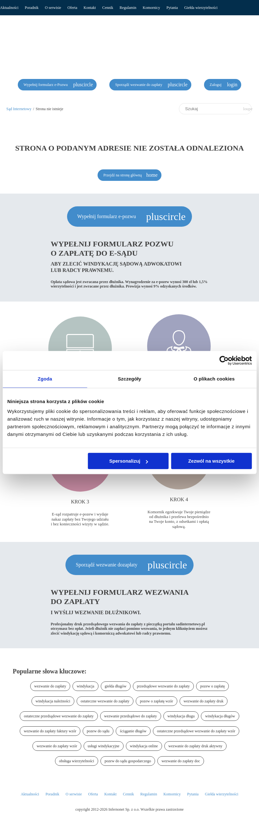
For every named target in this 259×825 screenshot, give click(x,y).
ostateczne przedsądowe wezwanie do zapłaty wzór (196, 731)
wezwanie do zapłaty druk (204, 701)
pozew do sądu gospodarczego (128, 761)
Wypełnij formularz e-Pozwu (46, 84)
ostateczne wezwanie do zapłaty (105, 701)
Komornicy (151, 7)
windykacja (85, 686)
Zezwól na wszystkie (211, 461)
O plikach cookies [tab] (214, 378)
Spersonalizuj (128, 461)
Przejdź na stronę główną (122, 175)
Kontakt (90, 7)
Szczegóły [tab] (129, 378)
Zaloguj (216, 84)
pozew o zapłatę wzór (156, 701)
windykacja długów (220, 716)
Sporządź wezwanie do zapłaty (139, 84)
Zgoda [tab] (44, 378)
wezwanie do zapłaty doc (180, 761)
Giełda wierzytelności (201, 7)
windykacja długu (181, 716)
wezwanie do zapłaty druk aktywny (195, 746)
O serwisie (53, 7)
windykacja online (144, 746)
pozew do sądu (98, 731)
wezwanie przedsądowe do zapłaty (130, 716)
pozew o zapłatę (212, 686)
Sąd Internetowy (18, 109)
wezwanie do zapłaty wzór (57, 746)
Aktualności (9, 7)
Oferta (72, 7)
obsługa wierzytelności (76, 761)
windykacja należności (53, 701)
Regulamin (127, 7)
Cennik (107, 7)
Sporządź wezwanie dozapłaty (107, 564)
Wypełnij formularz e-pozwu (107, 216)
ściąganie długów (133, 731)
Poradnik (31, 7)
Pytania (172, 7)
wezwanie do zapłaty (50, 686)
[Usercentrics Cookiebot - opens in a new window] (224, 360)
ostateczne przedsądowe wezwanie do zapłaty (58, 716)
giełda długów (115, 686)
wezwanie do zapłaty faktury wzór (50, 731)
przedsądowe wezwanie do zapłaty (163, 686)
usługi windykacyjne (103, 746)
